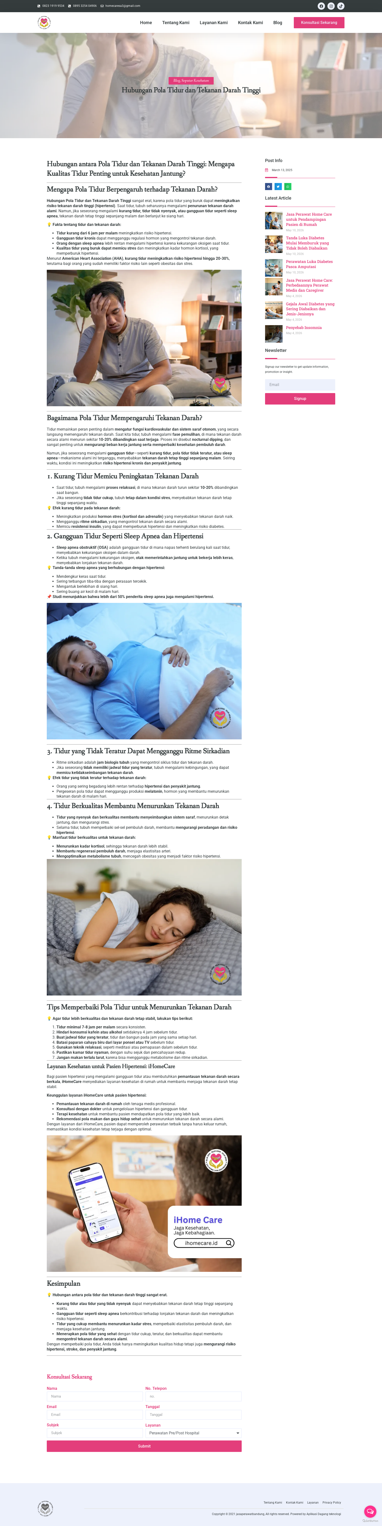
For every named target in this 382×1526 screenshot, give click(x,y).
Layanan (153, 1425)
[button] (269, 186)
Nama (52, 1388)
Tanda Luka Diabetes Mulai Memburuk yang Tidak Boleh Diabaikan (308, 243)
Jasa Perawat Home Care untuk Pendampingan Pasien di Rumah (310, 219)
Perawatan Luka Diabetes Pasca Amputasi (310, 264)
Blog (277, 22)
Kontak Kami (250, 22)
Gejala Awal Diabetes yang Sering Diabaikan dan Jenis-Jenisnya (311, 309)
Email (52, 1406)
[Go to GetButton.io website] (370, 1521)
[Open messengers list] (370, 1512)
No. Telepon (156, 1388)
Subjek (53, 1425)
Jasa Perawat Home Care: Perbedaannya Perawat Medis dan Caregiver (310, 285)
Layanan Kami (214, 22)
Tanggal (152, 1406)
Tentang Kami (176, 22)
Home (146, 22)
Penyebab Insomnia (305, 327)
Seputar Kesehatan (195, 80)
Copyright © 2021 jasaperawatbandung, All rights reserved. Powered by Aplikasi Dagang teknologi (276, 1514)
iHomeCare (72, 1081)
